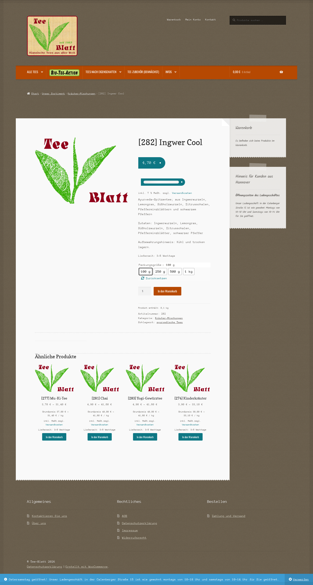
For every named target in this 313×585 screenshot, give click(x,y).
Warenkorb (174, 19)
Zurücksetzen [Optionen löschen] (156, 278)
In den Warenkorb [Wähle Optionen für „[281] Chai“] (99, 437)
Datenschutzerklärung (139, 523)
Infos (168, 72)
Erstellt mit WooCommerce (87, 566)
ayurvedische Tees (170, 322)
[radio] (145, 271)
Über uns (39, 523)
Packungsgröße (150, 264)
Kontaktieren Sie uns (49, 516)
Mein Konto (193, 19)
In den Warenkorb (167, 291)
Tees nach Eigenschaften (101, 72)
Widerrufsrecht (134, 537)
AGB (124, 516)
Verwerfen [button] (301, 579)
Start (35, 93)
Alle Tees (32, 72)
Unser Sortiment (53, 93)
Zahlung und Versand (228, 516)
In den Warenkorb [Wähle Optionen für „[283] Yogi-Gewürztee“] (145, 437)
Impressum (130, 530)
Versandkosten (182, 193)
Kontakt (210, 19)
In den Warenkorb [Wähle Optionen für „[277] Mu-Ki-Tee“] (54, 437)
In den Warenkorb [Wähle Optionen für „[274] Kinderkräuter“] (190, 437)
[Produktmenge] (144, 291)
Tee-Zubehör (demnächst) (143, 72)
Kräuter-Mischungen (81, 93)
